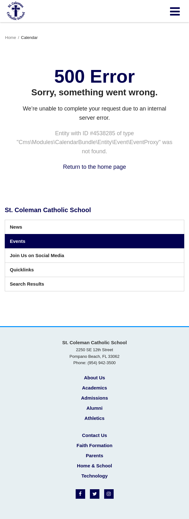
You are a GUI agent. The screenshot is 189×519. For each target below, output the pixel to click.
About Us (94, 377)
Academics (94, 387)
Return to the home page (94, 167)
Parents (94, 455)
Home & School (94, 465)
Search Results (27, 284)
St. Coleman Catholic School (48, 209)
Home (10, 37)
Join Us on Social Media (37, 255)
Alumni (94, 408)
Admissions (94, 398)
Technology (94, 475)
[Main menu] (174, 11)
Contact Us (94, 435)
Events (17, 241)
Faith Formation (94, 445)
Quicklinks (22, 269)
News (16, 227)
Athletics (94, 418)
